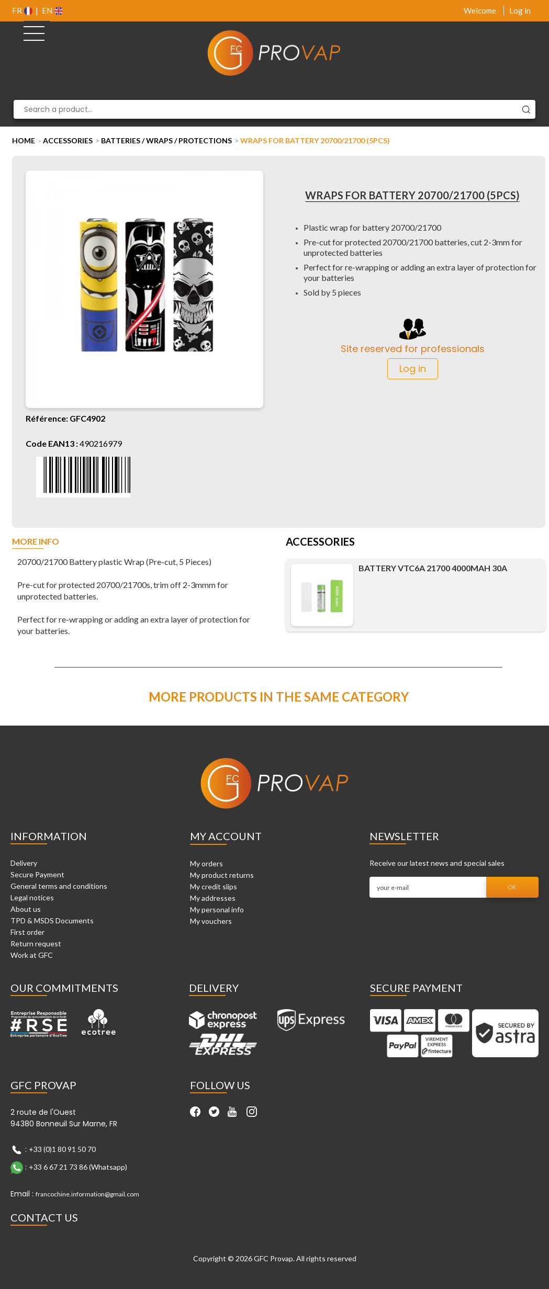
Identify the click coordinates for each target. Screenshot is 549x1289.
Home (23, 140)
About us (25, 908)
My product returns (222, 874)
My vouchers (211, 921)
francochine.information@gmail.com (87, 1194)
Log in (520, 10)
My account (226, 836)
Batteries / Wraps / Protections (166, 140)
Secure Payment (37, 874)
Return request (35, 943)
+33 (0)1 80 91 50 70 (62, 1149)
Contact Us (44, 1217)
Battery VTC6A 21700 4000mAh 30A (432, 568)
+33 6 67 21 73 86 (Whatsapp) (78, 1166)
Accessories (68, 140)
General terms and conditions (58, 885)
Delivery (23, 862)
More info (35, 541)
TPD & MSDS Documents (52, 920)
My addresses (213, 898)
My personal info (217, 909)
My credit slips (213, 886)
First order (27, 932)
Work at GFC (31, 955)
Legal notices (32, 897)
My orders (206, 863)
